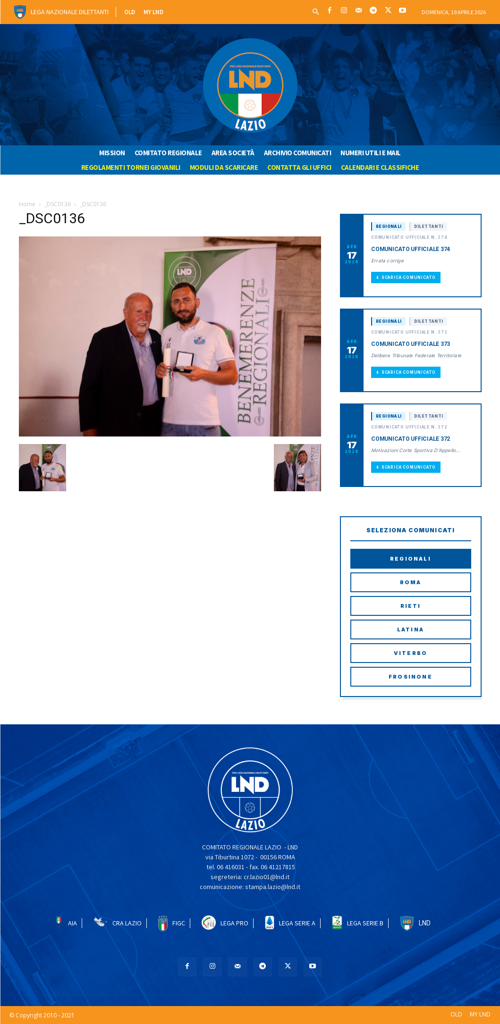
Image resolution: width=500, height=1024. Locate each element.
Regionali (410, 558)
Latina (410, 629)
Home (27, 204)
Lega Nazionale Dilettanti (70, 12)
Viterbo (410, 653)
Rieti (410, 606)
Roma (411, 582)
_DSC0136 (57, 204)
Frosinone (410, 676)
